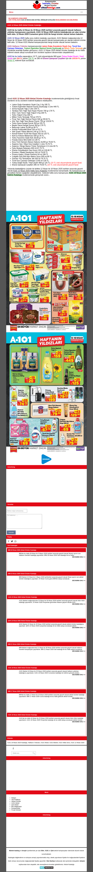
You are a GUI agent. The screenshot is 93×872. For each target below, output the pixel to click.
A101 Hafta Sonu (64, 742)
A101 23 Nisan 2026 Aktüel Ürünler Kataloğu (38, 20)
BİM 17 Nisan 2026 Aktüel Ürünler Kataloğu (22, 691)
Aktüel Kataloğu (69, 864)
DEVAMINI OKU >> (78, 557)
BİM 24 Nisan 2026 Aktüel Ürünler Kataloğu (22, 573)
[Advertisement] (46, 79)
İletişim (13, 798)
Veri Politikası (15, 799)
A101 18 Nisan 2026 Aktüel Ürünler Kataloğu (22, 668)
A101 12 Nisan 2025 (77, 742)
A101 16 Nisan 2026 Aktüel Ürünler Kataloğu (22, 715)
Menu (11, 12)
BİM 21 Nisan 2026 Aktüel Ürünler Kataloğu (22, 644)
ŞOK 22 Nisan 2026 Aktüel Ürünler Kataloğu (22, 621)
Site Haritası (50, 861)
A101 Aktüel (45, 742)
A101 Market (53, 742)
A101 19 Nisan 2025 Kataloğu (17, 742)
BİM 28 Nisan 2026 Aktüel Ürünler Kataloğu (22, 550)
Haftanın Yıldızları (34, 742)
